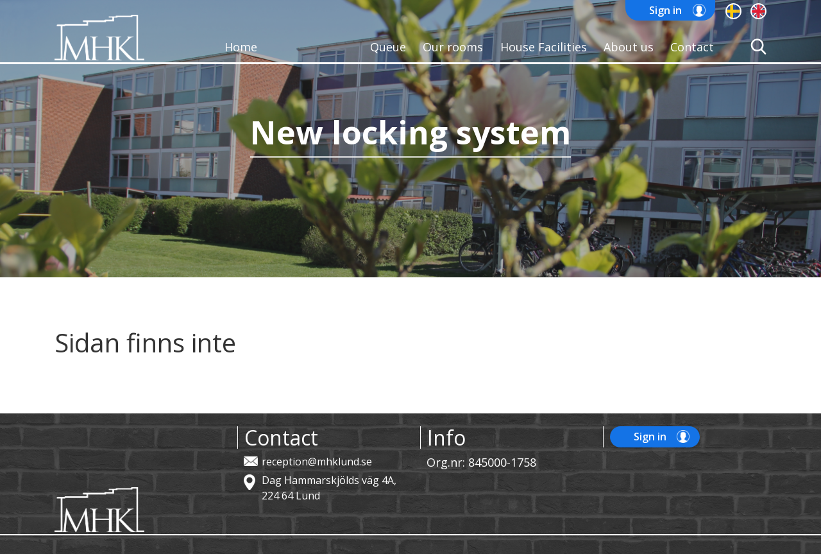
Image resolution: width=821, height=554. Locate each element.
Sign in (665, 10)
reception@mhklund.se (317, 461)
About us (629, 47)
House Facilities (543, 47)
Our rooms (453, 47)
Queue (388, 47)
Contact (692, 47)
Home (240, 47)
